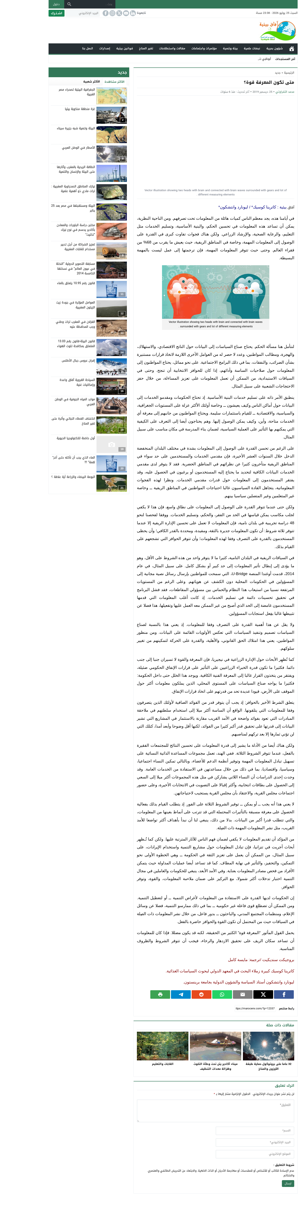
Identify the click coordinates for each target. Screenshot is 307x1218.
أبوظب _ (246, 58)
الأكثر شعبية (72, 81)
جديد (258, 72)
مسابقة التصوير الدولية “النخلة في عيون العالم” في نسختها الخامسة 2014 (55, 268)
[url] (235, 1154)
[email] (235, 1142)
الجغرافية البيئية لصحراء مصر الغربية (57, 92)
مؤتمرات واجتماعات (184, 48)
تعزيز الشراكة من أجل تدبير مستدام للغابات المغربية (58, 247)
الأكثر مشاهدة (95, 81)
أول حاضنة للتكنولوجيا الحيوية (56, 438)
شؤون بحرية (255, 48)
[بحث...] (75, 4)
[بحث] (50, 4)
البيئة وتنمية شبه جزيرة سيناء (56, 128)
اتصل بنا (68, 48)
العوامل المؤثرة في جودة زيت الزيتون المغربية (56, 305)
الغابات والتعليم (143, 1064)
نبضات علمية (232, 48)
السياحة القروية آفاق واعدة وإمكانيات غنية (57, 382)
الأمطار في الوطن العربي (58, 148)
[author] (235, 1131)
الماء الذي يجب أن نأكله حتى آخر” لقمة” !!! (54, 460)
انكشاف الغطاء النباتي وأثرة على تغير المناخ (53, 421)
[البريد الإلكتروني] (63, 13)
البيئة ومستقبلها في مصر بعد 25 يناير (54, 208)
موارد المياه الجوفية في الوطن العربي (55, 401)
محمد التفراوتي (265, 91)
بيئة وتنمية (210, 48)
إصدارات (85, 48)
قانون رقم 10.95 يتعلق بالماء (56, 283)
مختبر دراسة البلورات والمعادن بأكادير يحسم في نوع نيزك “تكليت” (56, 230)
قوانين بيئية (105, 48)
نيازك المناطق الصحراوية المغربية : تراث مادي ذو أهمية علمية (53, 189)
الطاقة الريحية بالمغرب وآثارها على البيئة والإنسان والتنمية (56, 169)
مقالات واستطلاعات (152, 48)
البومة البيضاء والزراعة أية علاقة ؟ (53, 477)
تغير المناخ (126, 48)
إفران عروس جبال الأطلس (58, 360)
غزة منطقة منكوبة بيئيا (60, 109)
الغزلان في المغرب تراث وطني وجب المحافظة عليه (55, 324)
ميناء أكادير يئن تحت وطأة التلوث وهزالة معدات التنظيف (196, 1066)
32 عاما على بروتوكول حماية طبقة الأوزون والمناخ (249, 1066)
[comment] (196, 1111)
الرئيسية (272, 48)
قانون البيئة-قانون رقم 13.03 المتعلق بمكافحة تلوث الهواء (56, 343)
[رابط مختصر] (235, 1008)
